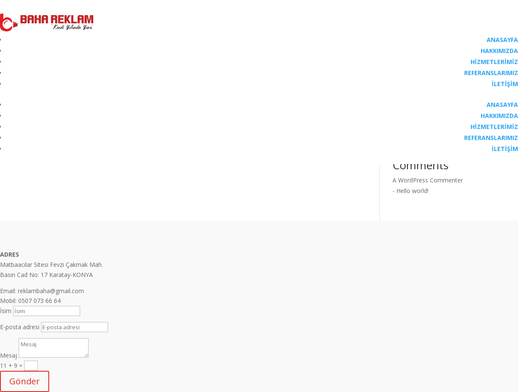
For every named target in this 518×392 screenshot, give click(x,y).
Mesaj (8, 355)
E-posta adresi (19, 327)
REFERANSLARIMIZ (491, 73)
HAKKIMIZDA (499, 51)
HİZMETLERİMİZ (494, 62)
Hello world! (412, 191)
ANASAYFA (502, 40)
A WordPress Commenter (428, 180)
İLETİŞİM (505, 84)
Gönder (24, 381)
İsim (5, 311)
